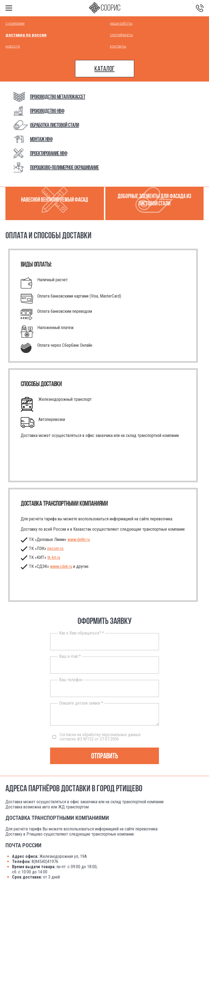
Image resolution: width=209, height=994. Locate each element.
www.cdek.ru (61, 566)
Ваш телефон (70, 680)
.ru (53, 557)
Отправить (104, 756)
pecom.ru (55, 548)
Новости (12, 46)
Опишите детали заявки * (81, 703)
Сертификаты (121, 34)
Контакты (118, 46)
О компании (14, 23)
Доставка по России (26, 34)
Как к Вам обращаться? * (81, 633)
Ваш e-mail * (70, 656)
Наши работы (121, 23)
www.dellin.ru (78, 539)
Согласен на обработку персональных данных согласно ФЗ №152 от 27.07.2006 (97, 737)
